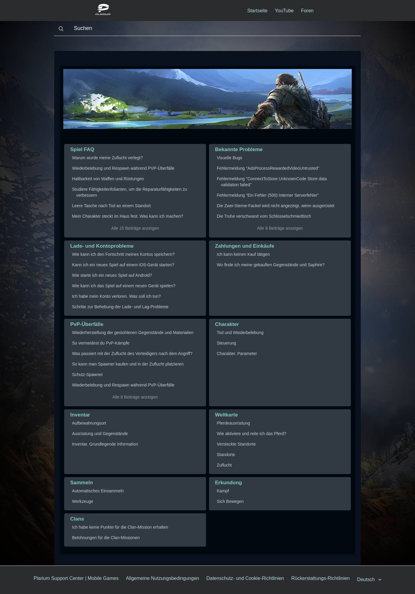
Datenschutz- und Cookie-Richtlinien (245, 578)
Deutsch (366, 579)
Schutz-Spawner (87, 374)
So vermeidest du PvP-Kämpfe (100, 343)
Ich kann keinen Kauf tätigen (243, 254)
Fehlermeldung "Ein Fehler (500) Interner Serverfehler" (268, 195)
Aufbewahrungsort (89, 423)
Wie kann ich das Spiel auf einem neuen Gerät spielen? (123, 285)
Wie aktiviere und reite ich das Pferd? (251, 433)
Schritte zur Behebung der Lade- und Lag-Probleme (120, 306)
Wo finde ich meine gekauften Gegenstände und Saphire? (270, 264)
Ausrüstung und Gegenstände (100, 433)
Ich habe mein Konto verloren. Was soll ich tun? (116, 296)
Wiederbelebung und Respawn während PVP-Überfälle (123, 168)
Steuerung (226, 343)
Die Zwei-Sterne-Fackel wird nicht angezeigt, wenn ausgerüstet (275, 205)
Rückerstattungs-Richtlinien (320, 578)
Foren (307, 10)
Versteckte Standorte (236, 444)
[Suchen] (207, 28)
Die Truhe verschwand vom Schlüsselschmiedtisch (264, 216)
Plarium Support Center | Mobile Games (76, 578)
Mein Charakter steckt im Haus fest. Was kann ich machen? (127, 216)
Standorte (226, 454)
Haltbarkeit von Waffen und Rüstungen (108, 178)
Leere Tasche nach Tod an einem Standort (111, 205)
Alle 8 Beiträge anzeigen (280, 228)
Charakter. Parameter (237, 353)
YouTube (284, 10)
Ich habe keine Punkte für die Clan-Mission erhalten (120, 527)
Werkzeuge (82, 501)
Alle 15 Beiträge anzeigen (135, 228)
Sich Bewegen (230, 501)
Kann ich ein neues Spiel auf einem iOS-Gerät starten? (123, 264)
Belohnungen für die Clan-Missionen (106, 537)
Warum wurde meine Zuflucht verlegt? (107, 157)
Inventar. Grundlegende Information (105, 444)
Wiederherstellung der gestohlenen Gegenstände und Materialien (132, 332)
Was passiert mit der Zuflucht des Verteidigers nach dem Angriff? (132, 353)
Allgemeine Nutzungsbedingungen (162, 578)
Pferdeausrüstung (233, 423)
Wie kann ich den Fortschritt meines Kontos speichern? (123, 254)
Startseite (257, 10)
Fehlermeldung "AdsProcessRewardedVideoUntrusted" (268, 168)
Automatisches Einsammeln (98, 490)
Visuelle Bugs (229, 157)
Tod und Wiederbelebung (240, 332)
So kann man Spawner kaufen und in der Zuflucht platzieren (128, 364)
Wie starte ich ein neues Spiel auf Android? (112, 275)
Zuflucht (224, 465)
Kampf (223, 490)
